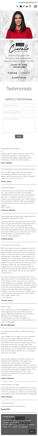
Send (19, 136)
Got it (32, 431)
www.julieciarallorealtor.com (27, 2)
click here (24, 427)
